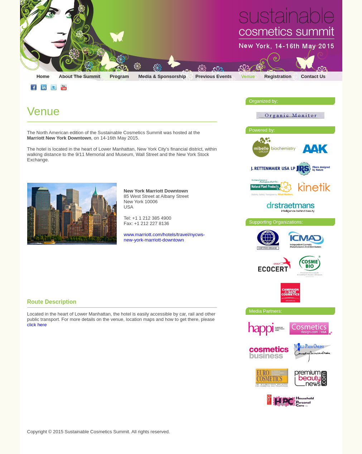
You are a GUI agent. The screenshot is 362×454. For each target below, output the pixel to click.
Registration (277, 76)
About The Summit (80, 76)
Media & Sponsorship (162, 76)
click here (37, 324)
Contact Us (313, 76)
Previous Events (214, 76)
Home (43, 76)
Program (119, 76)
